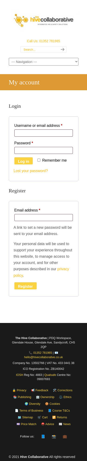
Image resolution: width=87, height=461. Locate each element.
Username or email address (43, 125)
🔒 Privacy (19, 390)
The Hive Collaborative (43, 18)
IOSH (19, 375)
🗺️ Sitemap (25, 417)
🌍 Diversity (32, 404)
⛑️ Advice (47, 424)
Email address (34, 209)
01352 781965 (42, 352)
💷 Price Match (26, 424)
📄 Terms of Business (29, 410)
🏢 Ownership (45, 397)
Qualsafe (50, 375)
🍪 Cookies (52, 404)
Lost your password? (31, 171)
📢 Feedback (39, 390)
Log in (23, 161)
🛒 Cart (43, 417)
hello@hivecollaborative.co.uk (43, 357)
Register (25, 286)
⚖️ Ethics (65, 397)
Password (31, 142)
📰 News (65, 424)
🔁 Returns (59, 417)
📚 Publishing (22, 397)
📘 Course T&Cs (59, 410)
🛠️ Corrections (62, 390)
